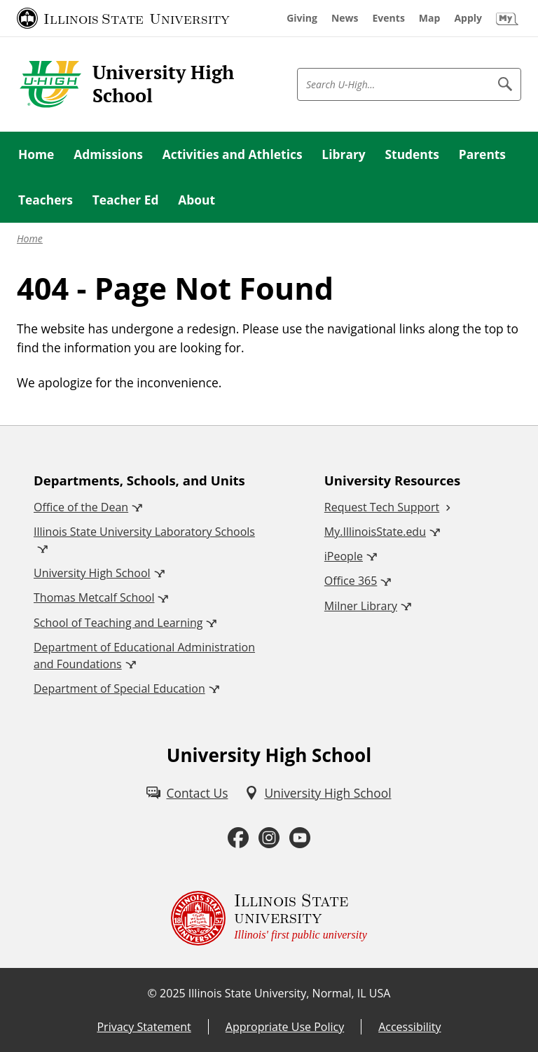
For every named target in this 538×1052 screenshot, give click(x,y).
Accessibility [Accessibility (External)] (409, 1026)
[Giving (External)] (302, 18)
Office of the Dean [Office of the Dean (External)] (81, 507)
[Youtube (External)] (299, 838)
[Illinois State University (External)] (123, 18)
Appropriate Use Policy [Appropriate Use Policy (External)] (285, 1026)
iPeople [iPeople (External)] (343, 556)
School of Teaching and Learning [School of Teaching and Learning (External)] (118, 622)
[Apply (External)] (468, 18)
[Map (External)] (429, 18)
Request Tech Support (381, 507)
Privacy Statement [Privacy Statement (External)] (144, 1026)
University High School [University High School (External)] (92, 573)
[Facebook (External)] (238, 838)
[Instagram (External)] (269, 838)
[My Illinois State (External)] (507, 18)
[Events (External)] (389, 18)
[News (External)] (345, 18)
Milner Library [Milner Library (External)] (360, 606)
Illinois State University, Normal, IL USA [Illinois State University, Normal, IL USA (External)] (289, 993)
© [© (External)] (152, 993)
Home (30, 238)
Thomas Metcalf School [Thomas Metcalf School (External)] (94, 597)
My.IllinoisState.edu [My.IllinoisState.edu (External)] (375, 531)
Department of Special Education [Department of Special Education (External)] (119, 688)
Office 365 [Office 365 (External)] (351, 580)
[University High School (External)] (317, 793)
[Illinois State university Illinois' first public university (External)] (269, 918)
